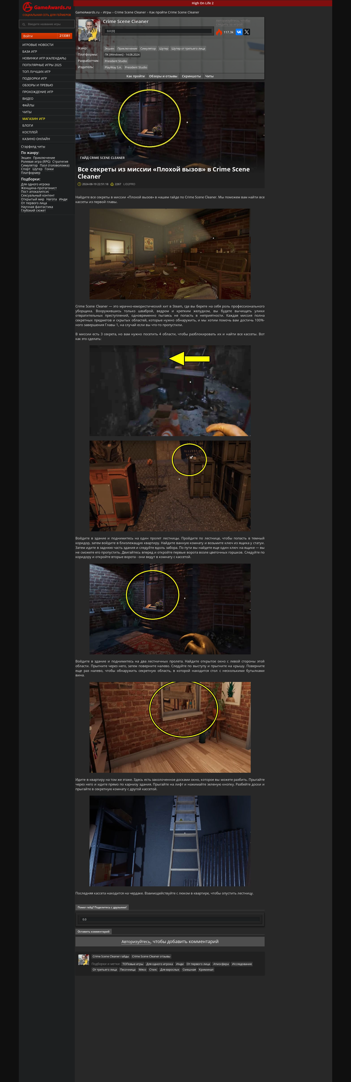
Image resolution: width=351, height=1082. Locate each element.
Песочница (129, 986)
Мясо (144, 986)
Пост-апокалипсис (35, 192)
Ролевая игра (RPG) (35, 162)
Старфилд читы (33, 146)
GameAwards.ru (89, 12)
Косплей (29, 132)
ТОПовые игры (134, 981)
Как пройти (135, 76)
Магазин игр (33, 119)
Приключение (44, 158)
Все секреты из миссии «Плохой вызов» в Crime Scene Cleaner (310, 225)
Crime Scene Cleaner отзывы (153, 973)
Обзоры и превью (37, 85)
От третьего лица (106, 986)
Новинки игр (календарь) (44, 58)
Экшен (26, 158)
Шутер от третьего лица (190, 49)
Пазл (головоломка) (55, 165)
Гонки (49, 169)
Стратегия (60, 162)
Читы (26, 112)
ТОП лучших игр (36, 72)
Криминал (208, 986)
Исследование (244, 981)
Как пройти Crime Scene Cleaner (176, 12)
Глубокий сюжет (33, 211)
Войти (47, 36)
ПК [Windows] (115, 55)
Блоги (27, 125)
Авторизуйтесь (136, 958)
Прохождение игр (37, 92)
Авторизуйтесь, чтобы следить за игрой (232, 23)
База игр (29, 52)
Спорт (25, 169)
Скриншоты (191, 76)
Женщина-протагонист (39, 188)
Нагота (52, 199)
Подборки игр (34, 78)
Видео (27, 99)
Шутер (38, 169)
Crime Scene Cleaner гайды (112, 973)
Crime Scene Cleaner (132, 12)
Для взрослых (171, 986)
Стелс (155, 986)
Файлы (28, 105)
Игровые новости (37, 45)
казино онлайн (36, 139)
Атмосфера (223, 981)
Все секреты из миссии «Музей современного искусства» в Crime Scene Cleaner (308, 185)
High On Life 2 (203, 3)
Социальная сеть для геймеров (46, 8)
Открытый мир (32, 199)
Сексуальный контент (38, 196)
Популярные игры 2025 (41, 65)
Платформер (31, 173)
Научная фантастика (37, 207)
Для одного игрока (35, 184)
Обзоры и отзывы (163, 76)
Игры (109, 12)
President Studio (117, 61)
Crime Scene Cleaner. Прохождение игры (309, 164)
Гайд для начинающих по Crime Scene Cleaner (309, 206)
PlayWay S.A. (114, 67)
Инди (63, 199)
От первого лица (34, 203)
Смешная (191, 986)
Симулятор (29, 165)
